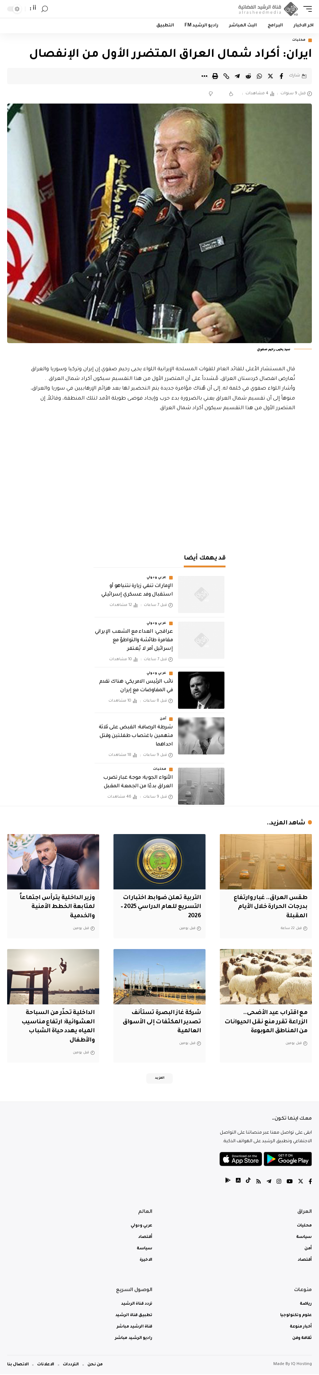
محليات (299, 40)
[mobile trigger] (306, 9)
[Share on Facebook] (282, 76)
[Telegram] (267, 1182)
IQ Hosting (301, 1365)
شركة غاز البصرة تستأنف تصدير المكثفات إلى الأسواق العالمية (160, 1021)
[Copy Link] (226, 76)
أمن (163, 720)
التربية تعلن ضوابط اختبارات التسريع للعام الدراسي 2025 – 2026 (160, 907)
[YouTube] (288, 1182)
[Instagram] (277, 1182)
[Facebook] (310, 1182)
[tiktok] (245, 1182)
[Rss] (256, 1182)
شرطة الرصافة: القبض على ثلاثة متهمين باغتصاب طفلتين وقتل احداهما (136, 737)
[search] (45, 9)
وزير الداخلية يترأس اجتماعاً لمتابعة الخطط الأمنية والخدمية (56, 907)
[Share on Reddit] (248, 76)
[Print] (215, 76)
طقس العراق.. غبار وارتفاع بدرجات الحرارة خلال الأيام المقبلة (268, 907)
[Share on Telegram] (237, 76)
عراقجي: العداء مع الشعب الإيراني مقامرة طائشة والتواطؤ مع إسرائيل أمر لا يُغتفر (134, 640)
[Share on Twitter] (270, 76)
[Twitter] (300, 1182)
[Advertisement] (159, 484)
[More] (204, 76)
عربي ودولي (157, 578)
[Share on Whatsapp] (259, 76)
